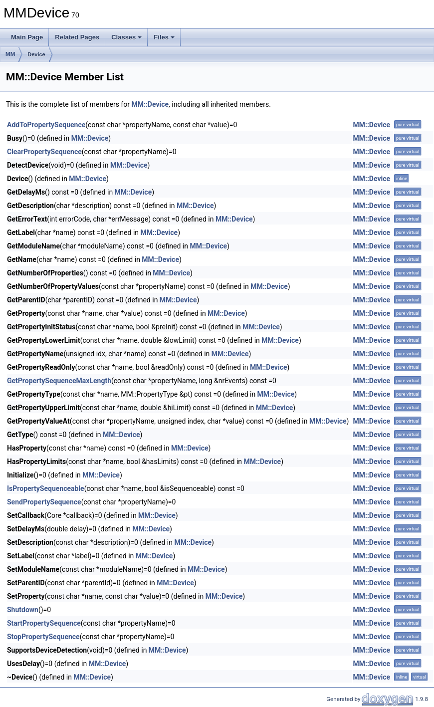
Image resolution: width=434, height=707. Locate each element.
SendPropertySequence (44, 502)
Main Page (27, 37)
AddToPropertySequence (46, 125)
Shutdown (22, 610)
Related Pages (77, 37)
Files (164, 37)
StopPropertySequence (43, 637)
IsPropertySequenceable (45, 488)
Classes (126, 37)
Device (36, 54)
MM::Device (150, 104)
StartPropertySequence (44, 623)
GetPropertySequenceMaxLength (59, 381)
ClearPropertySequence (44, 152)
